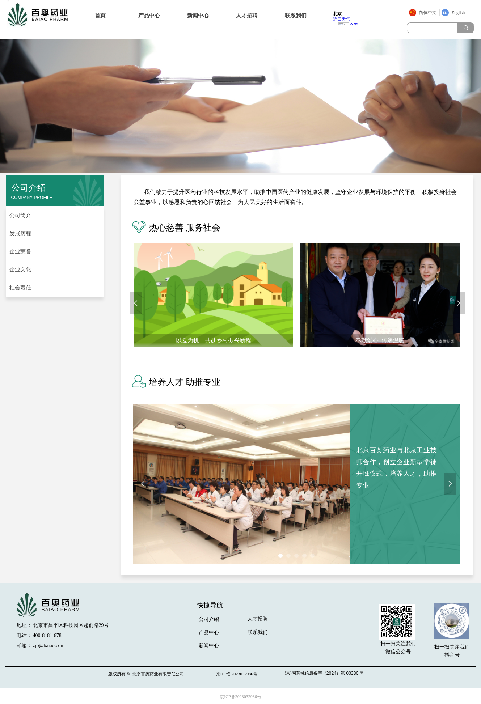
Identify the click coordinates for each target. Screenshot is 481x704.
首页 (100, 15)
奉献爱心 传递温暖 (380, 340)
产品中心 (149, 15)
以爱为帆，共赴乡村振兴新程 (213, 340)
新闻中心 (198, 15)
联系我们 (296, 15)
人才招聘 (247, 15)
